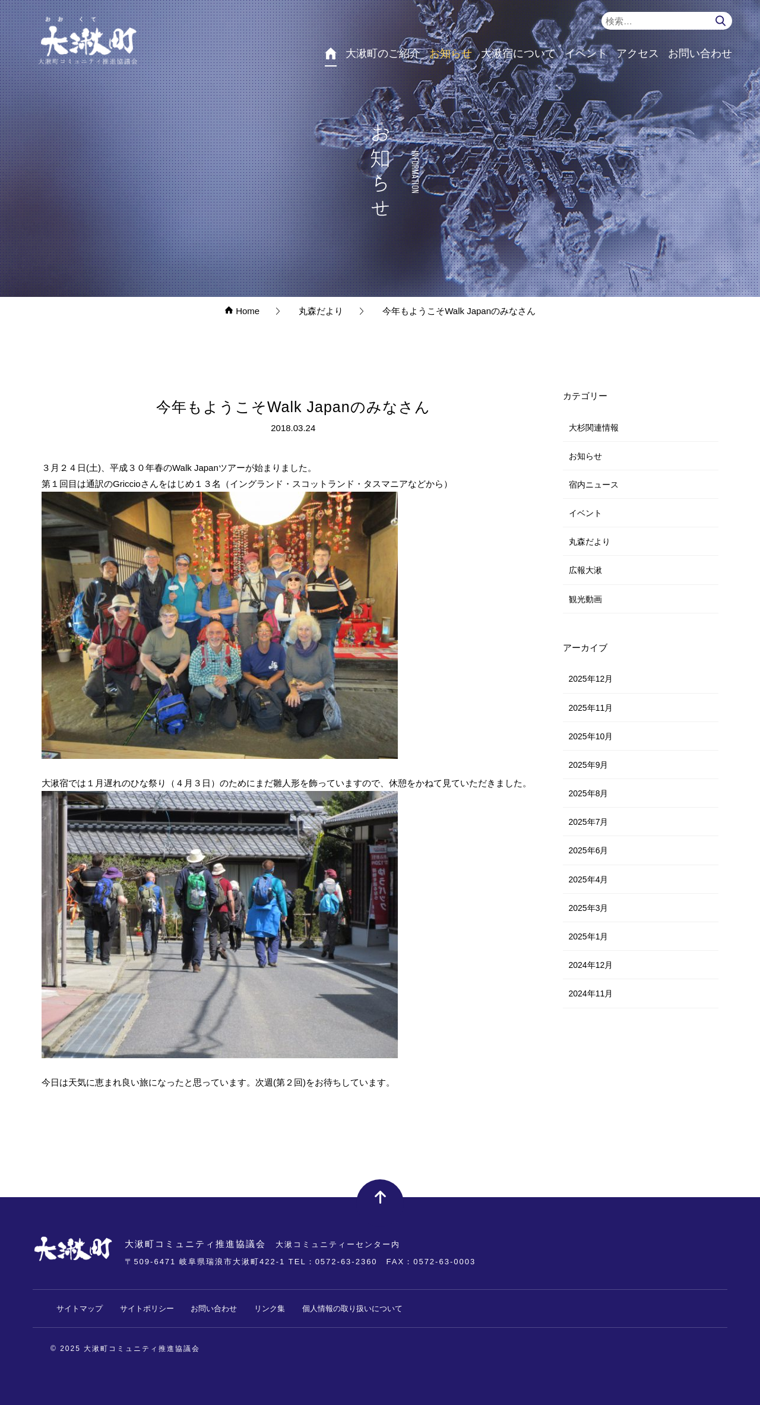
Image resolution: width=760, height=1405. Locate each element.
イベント (585, 513)
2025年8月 (589, 793)
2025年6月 (589, 850)
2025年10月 (591, 736)
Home (241, 311)
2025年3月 (589, 908)
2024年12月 (591, 965)
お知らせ (585, 456)
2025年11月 (591, 708)
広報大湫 (585, 570)
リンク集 (269, 1308)
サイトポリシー (147, 1308)
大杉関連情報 (594, 427)
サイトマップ (79, 1308)
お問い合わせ (214, 1308)
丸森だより (589, 541)
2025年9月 (589, 765)
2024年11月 (591, 993)
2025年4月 (589, 879)
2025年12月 (591, 678)
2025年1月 (589, 936)
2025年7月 (589, 822)
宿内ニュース (594, 484)
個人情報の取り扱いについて (352, 1308)
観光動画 (585, 599)
